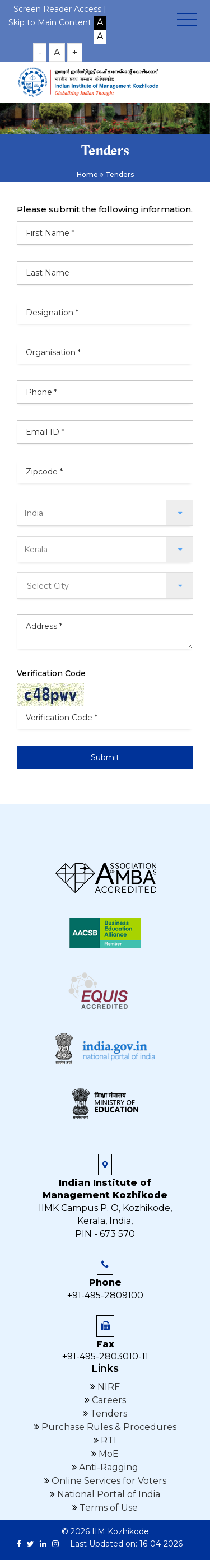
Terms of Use (107, 1507)
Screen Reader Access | (59, 9)
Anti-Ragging (107, 1467)
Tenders (107, 1413)
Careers (108, 1400)
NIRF (107, 1386)
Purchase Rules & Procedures (107, 1427)
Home (87, 174)
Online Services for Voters (107, 1480)
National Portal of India (107, 1494)
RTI (107, 1440)
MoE (107, 1454)
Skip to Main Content (49, 22)
